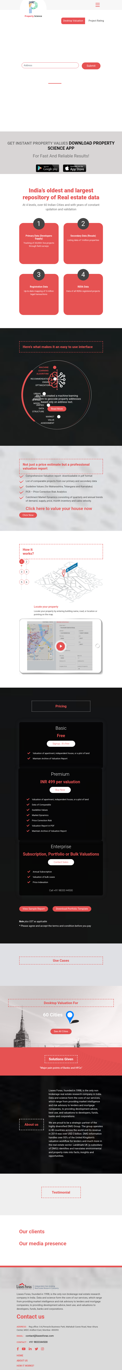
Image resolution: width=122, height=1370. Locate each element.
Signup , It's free (61, 743)
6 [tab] (26, 582)
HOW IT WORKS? (25, 1365)
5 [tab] (21, 582)
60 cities (54, 81)
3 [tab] (21, 571)
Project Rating (96, 20)
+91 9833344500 (38, 1342)
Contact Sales (61, 862)
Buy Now (60, 790)
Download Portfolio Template (72, 908)
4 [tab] (26, 571)
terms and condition (63, 925)
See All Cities (61, 1031)
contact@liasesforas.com (40, 1335)
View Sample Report (34, 908)
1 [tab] (21, 561)
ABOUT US (22, 1360)
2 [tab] (26, 561)
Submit (91, 65)
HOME (20, 1355)
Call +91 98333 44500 (61, 890)
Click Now (28, 515)
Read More (57, 408)
